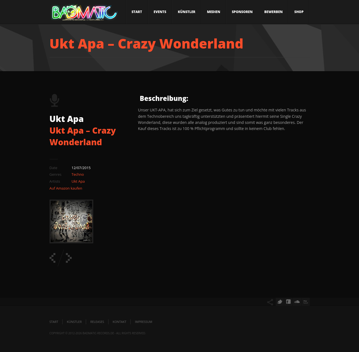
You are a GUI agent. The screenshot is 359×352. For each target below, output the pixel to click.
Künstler (186, 11)
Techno (78, 174)
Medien (213, 11)
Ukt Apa (78, 181)
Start (136, 11)
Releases (97, 322)
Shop (298, 11)
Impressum (143, 322)
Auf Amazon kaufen (66, 188)
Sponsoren (242, 11)
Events (160, 11)
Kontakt (119, 322)
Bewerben (273, 11)
